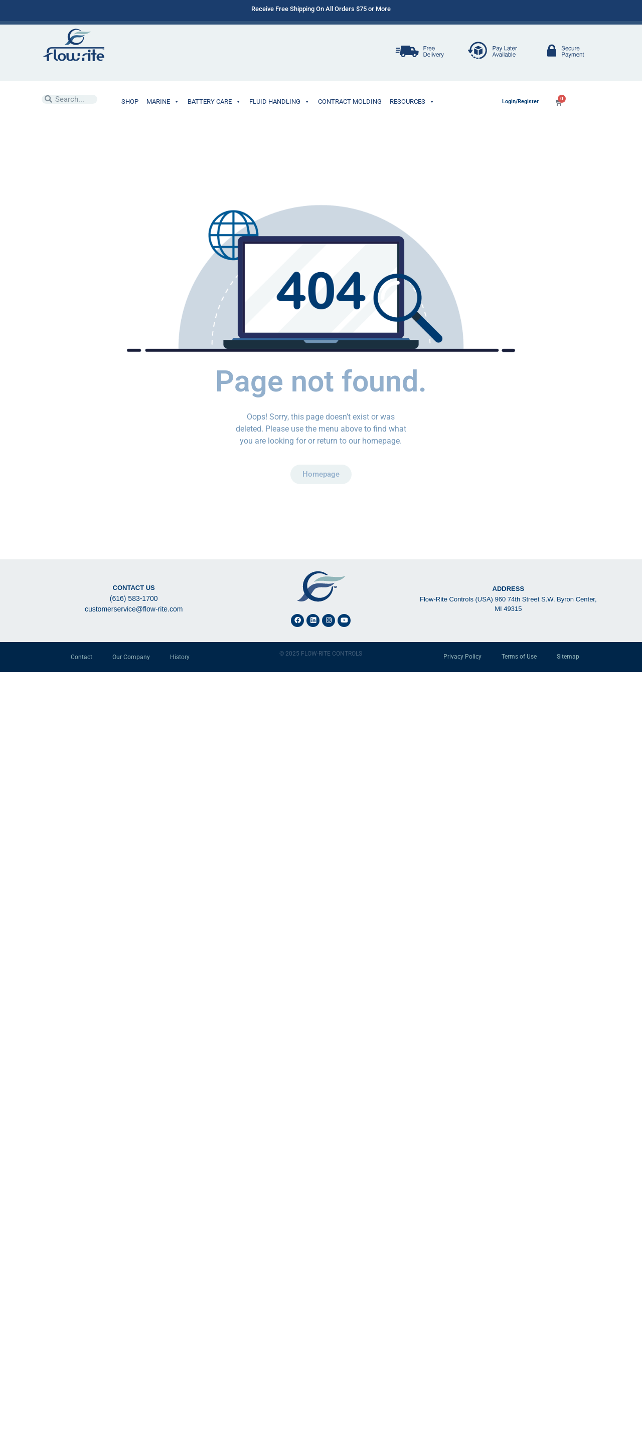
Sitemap (568, 656)
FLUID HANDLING (279, 102)
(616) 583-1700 (134, 598)
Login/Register (520, 101)
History (180, 657)
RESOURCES (412, 102)
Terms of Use (519, 656)
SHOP (129, 101)
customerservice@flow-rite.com (134, 609)
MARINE (163, 102)
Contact (81, 657)
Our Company (131, 657)
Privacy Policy (462, 656)
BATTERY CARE (214, 102)
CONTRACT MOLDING (350, 101)
